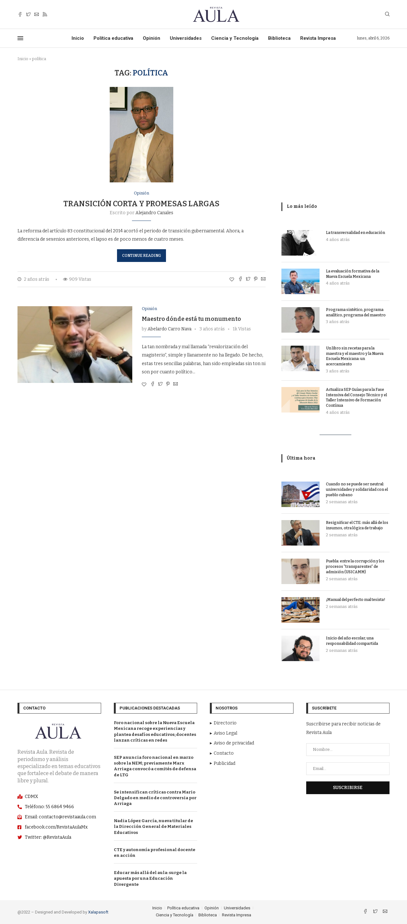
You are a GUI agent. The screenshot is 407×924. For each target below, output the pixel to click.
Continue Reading (141, 255)
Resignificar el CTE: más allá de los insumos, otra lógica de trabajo (357, 525)
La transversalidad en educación (355, 232)
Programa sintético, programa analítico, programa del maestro (356, 312)
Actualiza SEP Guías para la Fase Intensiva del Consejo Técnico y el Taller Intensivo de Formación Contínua (356, 397)
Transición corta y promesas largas (141, 203)
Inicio (78, 38)
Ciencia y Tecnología (235, 38)
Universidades (186, 38)
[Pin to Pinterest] (255, 279)
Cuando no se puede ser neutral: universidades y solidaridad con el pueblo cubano (357, 489)
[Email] (36, 14)
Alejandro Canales (154, 212)
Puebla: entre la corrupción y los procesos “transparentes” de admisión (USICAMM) (355, 566)
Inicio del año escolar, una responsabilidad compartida (352, 641)
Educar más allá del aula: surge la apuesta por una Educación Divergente (150, 878)
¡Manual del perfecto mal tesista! (355, 599)
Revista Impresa (318, 38)
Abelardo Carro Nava (169, 329)
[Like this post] (232, 279)
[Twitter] (28, 14)
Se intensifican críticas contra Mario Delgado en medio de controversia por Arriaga (155, 798)
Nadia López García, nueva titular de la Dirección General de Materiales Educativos (153, 826)
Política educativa (113, 38)
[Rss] (44, 14)
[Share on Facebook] (240, 279)
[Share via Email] (263, 279)
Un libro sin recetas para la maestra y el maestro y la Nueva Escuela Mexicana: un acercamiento (354, 356)
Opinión (151, 38)
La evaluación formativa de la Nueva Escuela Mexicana (352, 274)
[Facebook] (20, 14)
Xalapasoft (98, 912)
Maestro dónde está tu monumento (191, 318)
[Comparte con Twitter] (248, 279)
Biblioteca (279, 38)
